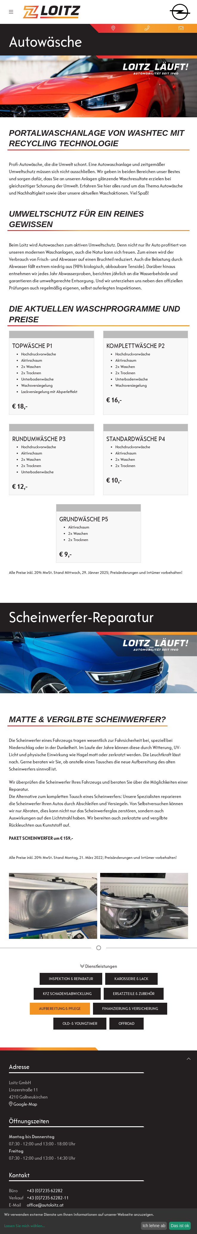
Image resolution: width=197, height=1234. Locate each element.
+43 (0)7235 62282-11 (48, 1198)
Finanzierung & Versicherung (130, 1008)
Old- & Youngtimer (80, 1023)
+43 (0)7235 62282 (45, 1190)
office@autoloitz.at (45, 1205)
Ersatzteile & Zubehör (133, 993)
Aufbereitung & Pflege (60, 1008)
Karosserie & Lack (131, 978)
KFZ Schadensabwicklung (67, 993)
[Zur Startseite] (52, 12)
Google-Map (23, 1104)
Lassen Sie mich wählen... (24, 1225)
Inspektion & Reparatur (71, 978)
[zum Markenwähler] (180, 10)
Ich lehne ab (153, 1225)
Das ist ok (180, 1225)
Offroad (126, 1023)
